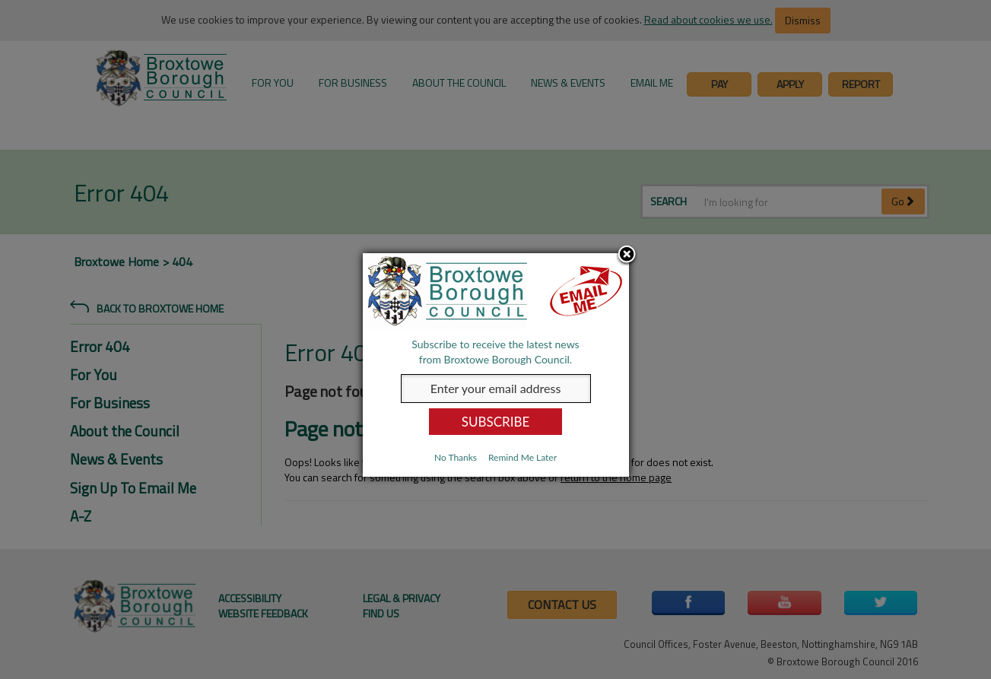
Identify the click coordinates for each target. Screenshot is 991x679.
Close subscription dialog (626, 255)
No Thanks (455, 457)
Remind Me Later (522, 457)
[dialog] (496, 365)
